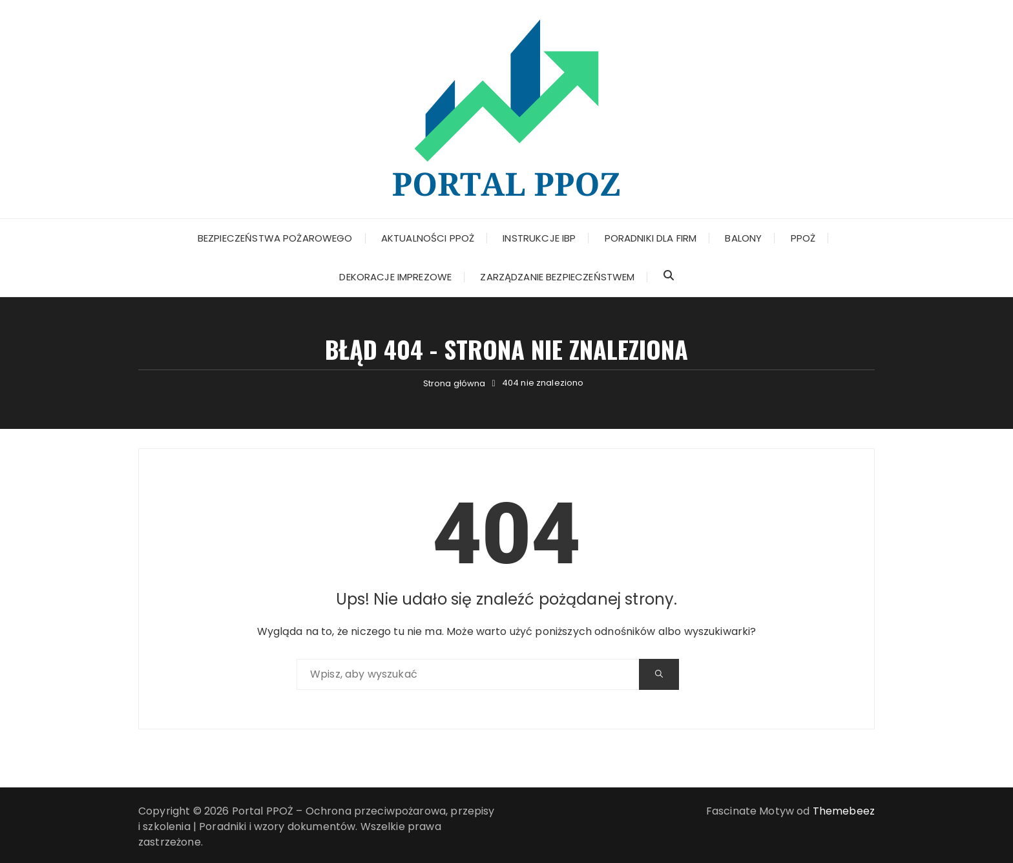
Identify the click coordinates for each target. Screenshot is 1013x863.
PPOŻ (803, 238)
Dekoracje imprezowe (395, 277)
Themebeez (844, 811)
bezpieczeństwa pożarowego (275, 238)
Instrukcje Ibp (539, 238)
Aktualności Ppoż (427, 238)
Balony (743, 238)
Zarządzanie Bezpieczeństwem (557, 277)
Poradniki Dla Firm (651, 238)
